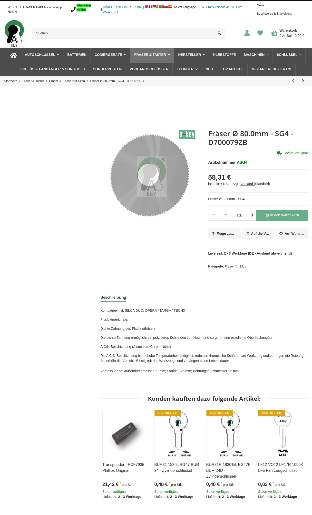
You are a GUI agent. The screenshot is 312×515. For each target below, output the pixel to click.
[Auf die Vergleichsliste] (258, 233)
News (260, 5)
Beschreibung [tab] (113, 297)
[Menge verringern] (213, 215)
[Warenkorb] (287, 33)
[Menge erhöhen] (251, 215)
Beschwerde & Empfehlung (274, 13)
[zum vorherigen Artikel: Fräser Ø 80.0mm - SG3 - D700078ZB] (293, 81)
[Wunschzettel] (260, 33)
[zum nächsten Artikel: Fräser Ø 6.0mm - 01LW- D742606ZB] (303, 81)
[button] (247, 33)
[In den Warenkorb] (282, 215)
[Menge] (226, 215)
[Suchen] (123, 33)
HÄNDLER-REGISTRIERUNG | (123, 7)
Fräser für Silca (235, 266)
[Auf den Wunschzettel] (291, 233)
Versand (247, 184)
